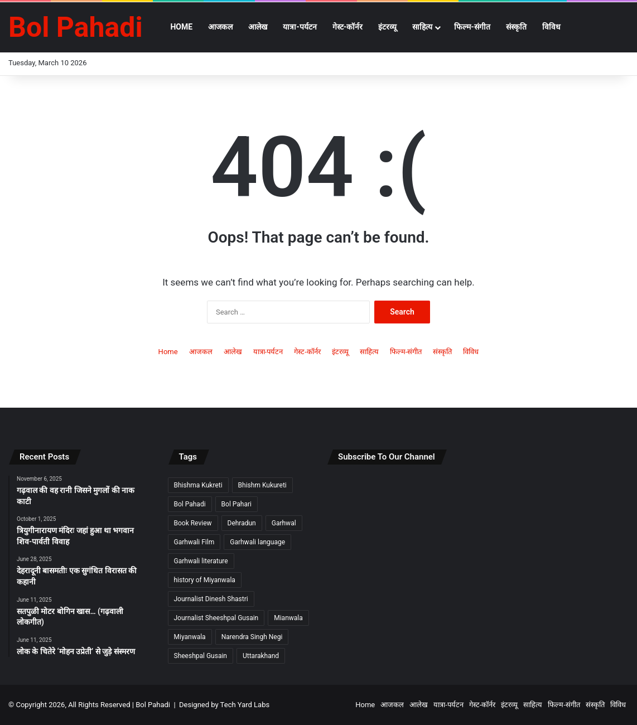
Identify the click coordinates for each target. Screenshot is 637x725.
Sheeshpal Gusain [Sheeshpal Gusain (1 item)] (200, 656)
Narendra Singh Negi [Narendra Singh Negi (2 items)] (252, 637)
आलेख (257, 26)
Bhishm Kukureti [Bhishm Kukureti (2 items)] (262, 485)
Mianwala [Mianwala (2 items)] (288, 618)
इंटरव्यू (387, 26)
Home (181, 26)
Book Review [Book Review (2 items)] (193, 523)
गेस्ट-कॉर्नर (347, 26)
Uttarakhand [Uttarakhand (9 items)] (261, 656)
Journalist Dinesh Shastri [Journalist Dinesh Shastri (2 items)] (211, 599)
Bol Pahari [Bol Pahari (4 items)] (236, 504)
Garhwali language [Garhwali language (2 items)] (257, 542)
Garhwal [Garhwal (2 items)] (284, 523)
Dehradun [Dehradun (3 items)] (242, 523)
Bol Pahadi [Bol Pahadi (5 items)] (190, 504)
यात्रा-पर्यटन (300, 26)
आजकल (220, 26)
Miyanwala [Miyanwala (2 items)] (190, 637)
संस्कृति (516, 26)
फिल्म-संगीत (472, 26)
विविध (551, 26)
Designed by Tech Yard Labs (224, 704)
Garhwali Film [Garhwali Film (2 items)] (194, 542)
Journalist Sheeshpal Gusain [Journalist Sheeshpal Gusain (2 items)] (216, 618)
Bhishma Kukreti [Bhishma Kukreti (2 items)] (198, 485)
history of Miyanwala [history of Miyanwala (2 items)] (204, 580)
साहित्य (422, 26)
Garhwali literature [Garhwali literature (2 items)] (201, 561)
